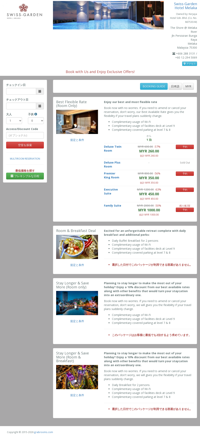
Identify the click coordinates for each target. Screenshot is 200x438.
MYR (188, 86)
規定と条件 (77, 140)
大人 (9, 114)
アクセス (189, 63)
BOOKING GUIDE (154, 86)
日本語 (175, 86)
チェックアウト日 (17, 99)
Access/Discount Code (22, 129)
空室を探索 (25, 145)
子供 (32, 114)
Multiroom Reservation (25, 158)
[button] (59, 122)
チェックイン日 (16, 85)
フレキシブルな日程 (25, 176)
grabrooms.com (43, 432)
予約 (185, 146)
